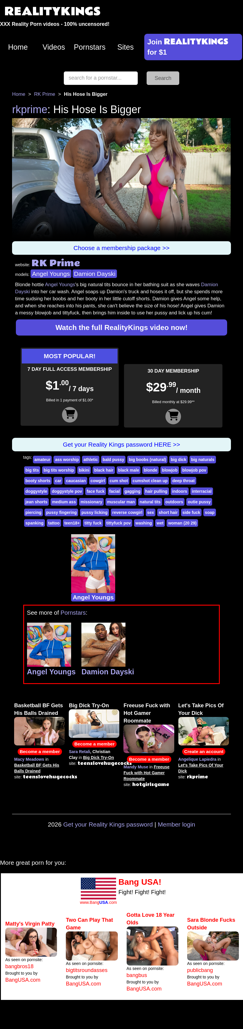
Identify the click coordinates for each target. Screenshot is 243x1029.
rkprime (29, 109)
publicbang (200, 970)
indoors (179, 491)
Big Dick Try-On (89, 705)
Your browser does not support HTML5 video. (121, 179)
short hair (168, 512)
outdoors (174, 502)
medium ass (64, 502)
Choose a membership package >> (121, 247)
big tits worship (58, 470)
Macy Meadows (29, 759)
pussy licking (94, 512)
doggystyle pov (67, 491)
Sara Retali (79, 751)
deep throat (183, 480)
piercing (33, 512)
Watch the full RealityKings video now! (122, 327)
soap (209, 512)
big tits (32, 470)
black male (128, 470)
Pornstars (89, 47)
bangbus (137, 975)
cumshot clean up (150, 480)
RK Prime (44, 94)
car (58, 480)
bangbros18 (19, 966)
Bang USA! (139, 881)
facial (114, 491)
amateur (42, 459)
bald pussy (113, 459)
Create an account (203, 751)
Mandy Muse (135, 767)
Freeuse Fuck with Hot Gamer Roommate (146, 713)
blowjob (169, 470)
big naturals (202, 459)
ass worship (67, 459)
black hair (103, 470)
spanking (34, 523)
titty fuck (92, 523)
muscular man (121, 502)
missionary (91, 502)
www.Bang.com (98, 902)
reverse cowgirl (127, 512)
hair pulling (156, 491)
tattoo (54, 523)
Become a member (40, 751)
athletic (90, 459)
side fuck (191, 512)
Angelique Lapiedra (197, 759)
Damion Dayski (94, 273)
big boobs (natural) (147, 459)
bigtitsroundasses (87, 970)
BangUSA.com (22, 980)
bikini (84, 470)
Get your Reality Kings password (108, 824)
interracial (202, 491)
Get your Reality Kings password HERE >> (121, 444)
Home (18, 47)
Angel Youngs (51, 273)
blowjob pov (194, 470)
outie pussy (199, 502)
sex (150, 512)
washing (143, 523)
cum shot (119, 480)
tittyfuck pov (118, 523)
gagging (132, 491)
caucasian (76, 480)
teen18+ (72, 523)
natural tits (150, 502)
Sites (125, 47)
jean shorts (37, 502)
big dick (178, 459)
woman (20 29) (182, 523)
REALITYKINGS (52, 12)
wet (160, 523)
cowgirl (98, 480)
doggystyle (36, 491)
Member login (176, 824)
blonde (150, 470)
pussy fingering (61, 512)
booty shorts (38, 480)
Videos (54, 47)
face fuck (96, 491)
